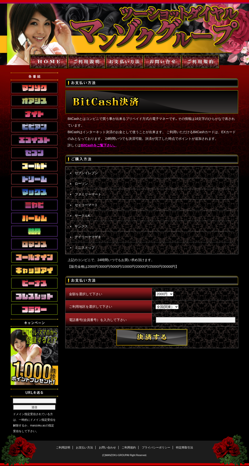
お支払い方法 (84, 447)
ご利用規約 (129, 447)
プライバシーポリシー (156, 447)
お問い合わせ (107, 447)
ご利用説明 (63, 447)
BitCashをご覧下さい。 (99, 145)
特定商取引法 (184, 447)
